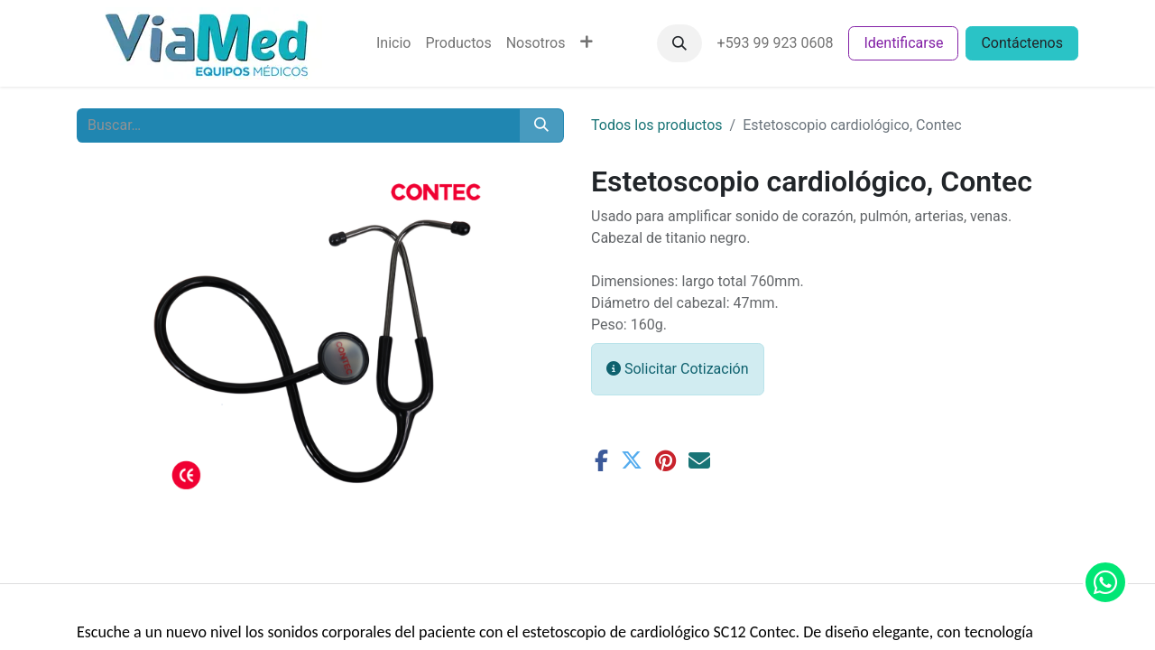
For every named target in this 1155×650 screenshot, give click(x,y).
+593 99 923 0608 (775, 42)
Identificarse (903, 42)
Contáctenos (1022, 42)
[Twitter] (631, 460)
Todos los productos (657, 125)
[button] (679, 43)
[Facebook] (601, 460)
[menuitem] (393, 43)
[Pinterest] (665, 460)
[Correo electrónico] (699, 460)
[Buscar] (541, 125)
